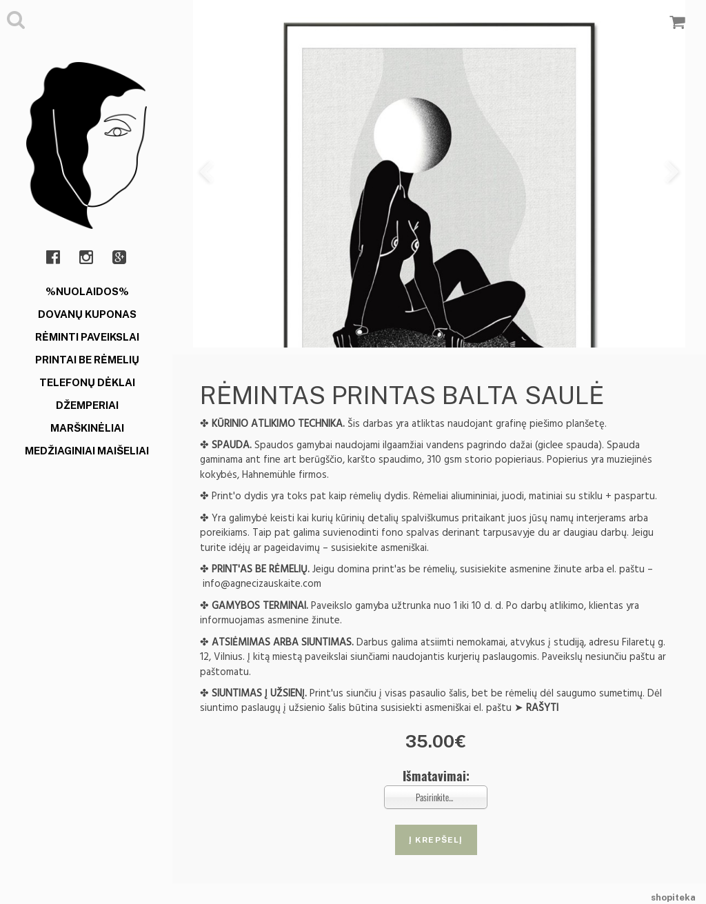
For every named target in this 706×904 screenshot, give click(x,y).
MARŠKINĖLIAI (87, 428)
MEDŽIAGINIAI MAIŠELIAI (87, 450)
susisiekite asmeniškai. (380, 548)
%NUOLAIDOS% (87, 291)
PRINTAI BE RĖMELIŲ (87, 359)
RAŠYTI (542, 708)
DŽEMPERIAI (87, 405)
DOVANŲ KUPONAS (87, 314)
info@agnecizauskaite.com (262, 583)
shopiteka (673, 897)
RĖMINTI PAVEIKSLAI (87, 337)
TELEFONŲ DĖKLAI (87, 382)
